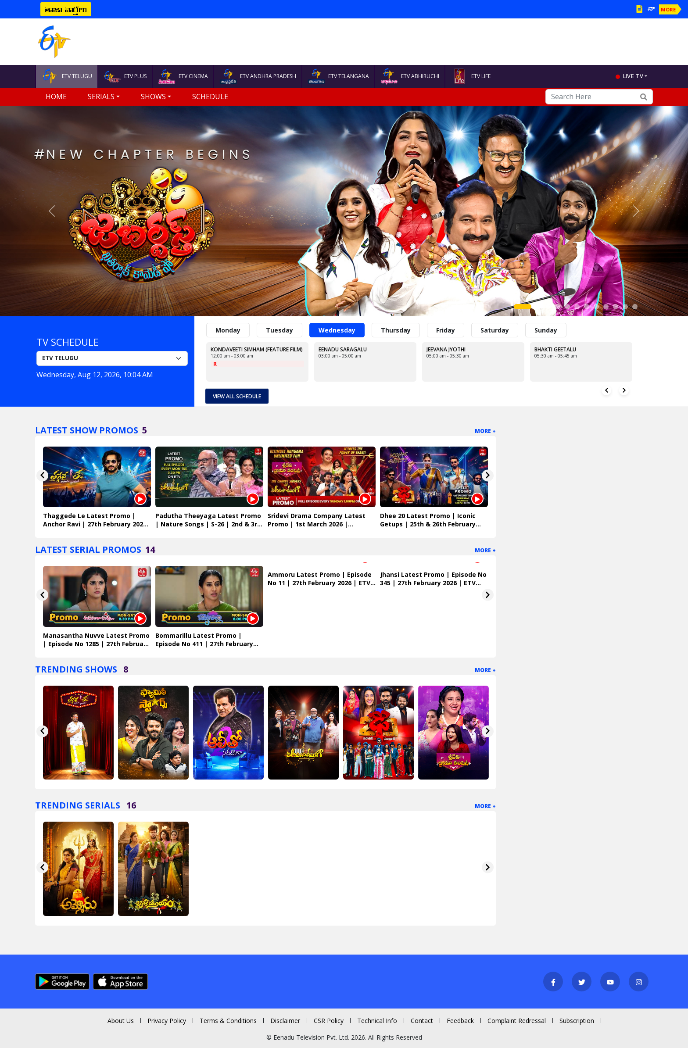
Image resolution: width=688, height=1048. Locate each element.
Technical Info (377, 1020)
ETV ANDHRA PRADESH (257, 76)
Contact (422, 1020)
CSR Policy (329, 1020)
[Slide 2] (538, 306)
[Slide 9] (606, 306)
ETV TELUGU (66, 76)
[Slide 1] (522, 306)
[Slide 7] (586, 306)
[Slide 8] (596, 306)
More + (485, 431)
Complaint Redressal (516, 1020)
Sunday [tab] (545, 330)
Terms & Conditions (228, 1020)
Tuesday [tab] (279, 330)
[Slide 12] (635, 306)
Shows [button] (153, 96)
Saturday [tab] (494, 330)
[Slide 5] (567, 306)
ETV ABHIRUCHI (409, 76)
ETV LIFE (471, 76)
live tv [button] (633, 76)
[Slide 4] (557, 306)
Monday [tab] (227, 330)
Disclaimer (285, 1020)
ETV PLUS (125, 76)
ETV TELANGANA (338, 76)
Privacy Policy (166, 1020)
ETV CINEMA (183, 76)
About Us (121, 1020)
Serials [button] (101, 96)
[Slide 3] (548, 306)
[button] (51, 211)
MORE (668, 9)
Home (56, 96)
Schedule (210, 96)
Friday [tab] (445, 330)
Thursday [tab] (396, 330)
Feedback (460, 1020)
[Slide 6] (577, 306)
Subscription (576, 1020)
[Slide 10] (615, 306)
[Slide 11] (625, 306)
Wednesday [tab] (337, 330)
